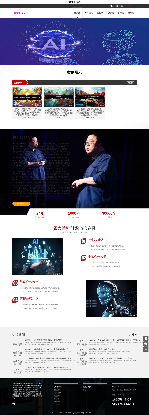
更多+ (133, 334)
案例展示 (57, 401)
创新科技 (57, 399)
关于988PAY (58, 393)
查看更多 (130, 83)
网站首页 (57, 390)
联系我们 (57, 404)
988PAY (74, 2)
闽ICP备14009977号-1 (86, 413)
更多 (84, 390)
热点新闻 (57, 396)
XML (95, 413)
